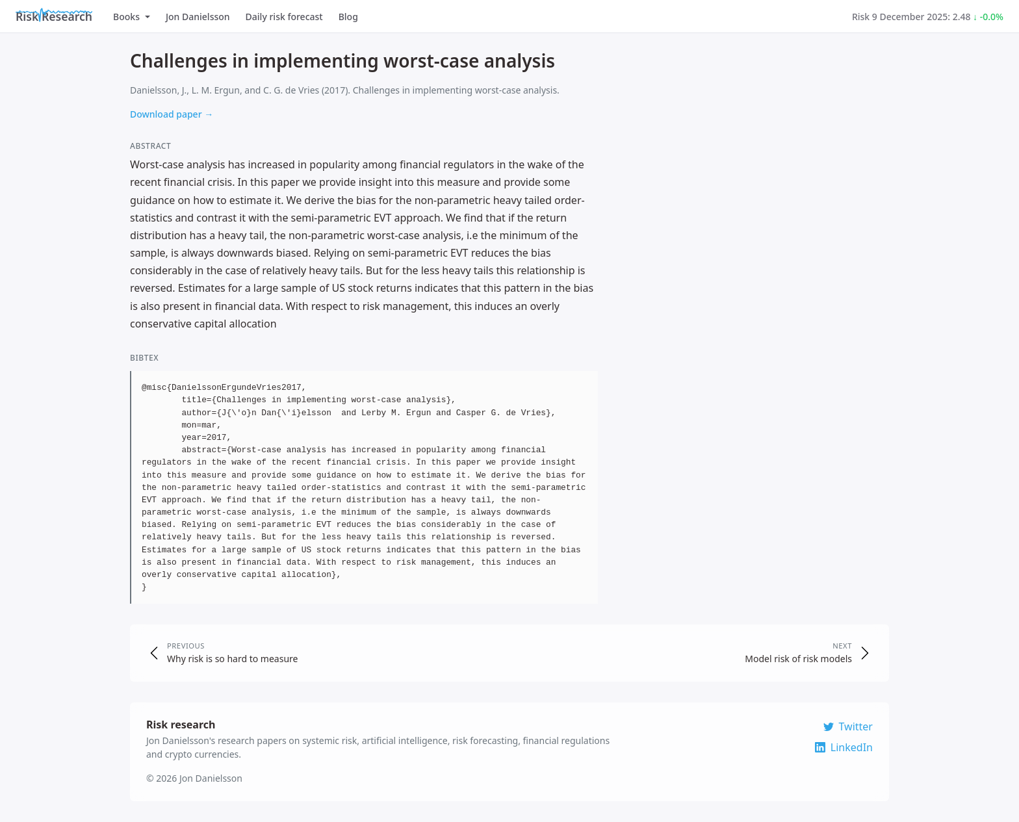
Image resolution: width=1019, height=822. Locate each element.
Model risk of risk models (798, 658)
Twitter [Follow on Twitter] (848, 726)
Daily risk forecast (284, 16)
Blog (348, 16)
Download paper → (171, 114)
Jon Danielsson (198, 16)
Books (131, 16)
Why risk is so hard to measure (232, 658)
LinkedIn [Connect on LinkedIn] (844, 747)
